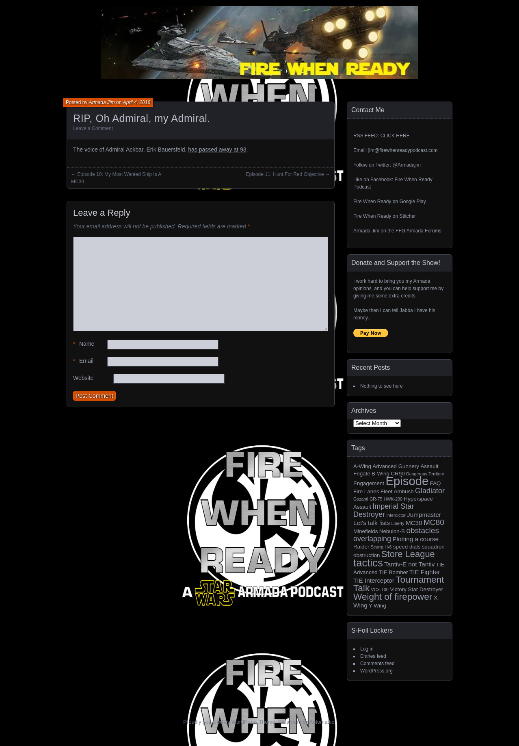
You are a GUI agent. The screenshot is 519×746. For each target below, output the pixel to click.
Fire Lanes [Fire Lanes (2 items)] (366, 491)
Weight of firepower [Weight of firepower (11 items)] (392, 597)
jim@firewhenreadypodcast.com (403, 150)
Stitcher (407, 216)
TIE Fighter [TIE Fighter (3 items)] (424, 571)
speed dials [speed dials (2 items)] (407, 547)
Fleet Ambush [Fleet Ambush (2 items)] (397, 491)
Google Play (412, 201)
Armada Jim (102, 102)
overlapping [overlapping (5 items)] (372, 539)
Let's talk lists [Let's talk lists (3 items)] (371, 522)
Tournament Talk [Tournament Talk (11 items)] (398, 584)
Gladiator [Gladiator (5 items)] (430, 491)
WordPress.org (376, 671)
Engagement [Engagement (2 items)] (368, 483)
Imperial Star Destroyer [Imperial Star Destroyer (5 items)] (383, 510)
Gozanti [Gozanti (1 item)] (360, 499)
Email (83, 361)
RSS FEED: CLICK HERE (381, 136)
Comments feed (377, 663)
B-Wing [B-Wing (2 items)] (380, 474)
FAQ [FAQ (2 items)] (435, 483)
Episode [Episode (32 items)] (406, 481)
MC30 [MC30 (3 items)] (414, 522)
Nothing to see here (381, 386)
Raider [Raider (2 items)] (361, 547)
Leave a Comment (93, 128)
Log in (367, 649)
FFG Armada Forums (418, 231)
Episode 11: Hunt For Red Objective (285, 174)
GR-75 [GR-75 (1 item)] (376, 499)
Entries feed (373, 656)
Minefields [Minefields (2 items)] (365, 531)
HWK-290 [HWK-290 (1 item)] (393, 499)
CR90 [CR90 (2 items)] (397, 474)
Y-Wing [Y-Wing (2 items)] (377, 606)
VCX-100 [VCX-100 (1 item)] (380, 589)
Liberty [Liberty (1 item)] (397, 523)
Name (83, 344)
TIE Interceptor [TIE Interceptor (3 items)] (373, 580)
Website (83, 378)
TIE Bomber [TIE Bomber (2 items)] (393, 572)
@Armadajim (406, 165)
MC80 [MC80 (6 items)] (434, 522)
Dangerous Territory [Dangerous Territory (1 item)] (425, 473)
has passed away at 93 (217, 149)
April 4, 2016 (136, 102)
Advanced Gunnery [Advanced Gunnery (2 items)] (395, 466)
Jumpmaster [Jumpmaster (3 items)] (424, 514)
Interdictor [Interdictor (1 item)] (395, 515)
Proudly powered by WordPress (220, 722)
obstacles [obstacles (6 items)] (422, 530)
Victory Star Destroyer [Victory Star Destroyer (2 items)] (416, 589)
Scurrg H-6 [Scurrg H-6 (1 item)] (381, 546)
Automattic (321, 722)
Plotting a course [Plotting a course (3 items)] (415, 539)
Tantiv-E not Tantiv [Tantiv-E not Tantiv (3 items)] (409, 564)
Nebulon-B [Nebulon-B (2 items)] (392, 531)
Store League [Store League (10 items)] (408, 554)
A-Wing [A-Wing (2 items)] (362, 466)
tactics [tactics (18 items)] (368, 562)
